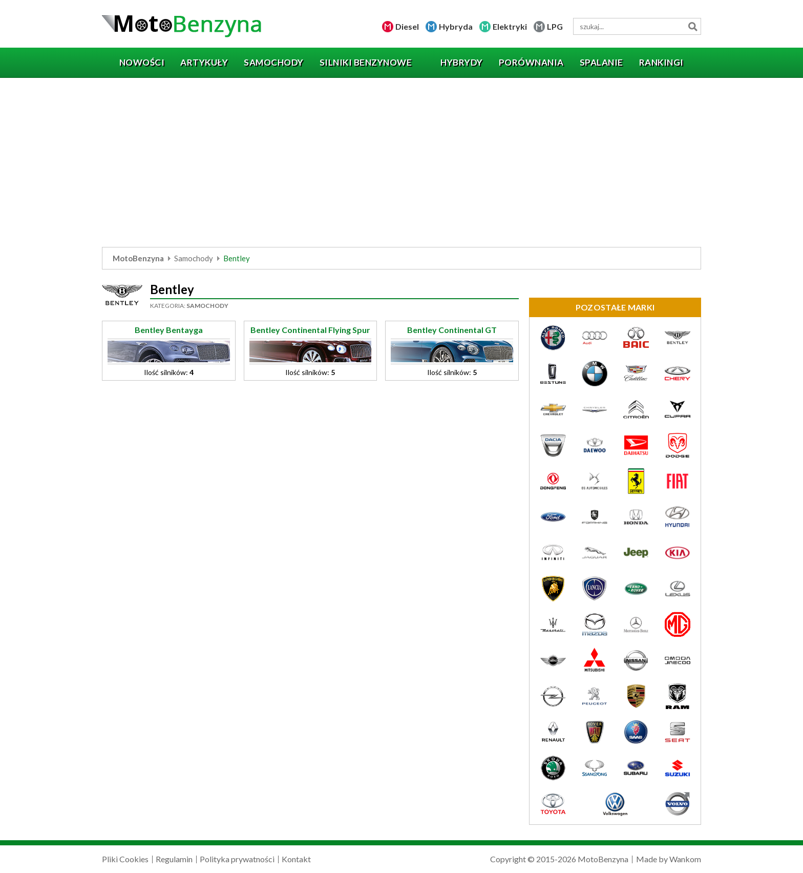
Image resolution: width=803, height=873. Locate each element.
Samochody (193, 258)
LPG (555, 26)
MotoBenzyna (138, 258)
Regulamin (174, 859)
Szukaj (692, 26)
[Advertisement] (401, 165)
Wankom (685, 859)
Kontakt (296, 859)
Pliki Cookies (125, 859)
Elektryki (510, 26)
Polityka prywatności (237, 859)
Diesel (407, 26)
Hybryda (456, 26)
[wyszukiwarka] (637, 26)
